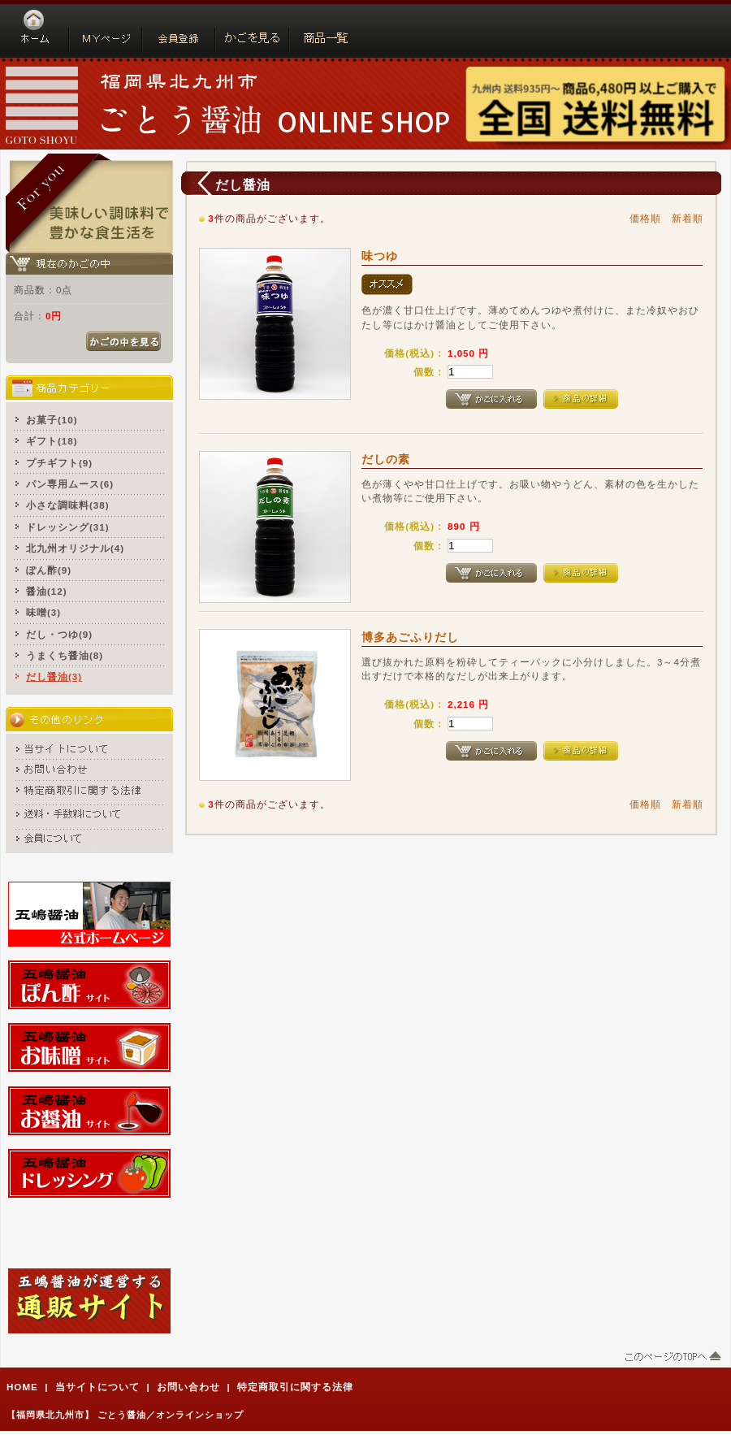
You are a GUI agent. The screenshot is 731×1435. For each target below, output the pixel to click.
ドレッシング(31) (68, 527)
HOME (22, 1386)
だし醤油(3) (54, 676)
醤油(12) (46, 591)
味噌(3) (43, 612)
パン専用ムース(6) (70, 484)
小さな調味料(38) (68, 505)
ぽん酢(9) (48, 570)
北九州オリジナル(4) (75, 548)
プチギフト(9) (59, 462)
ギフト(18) (52, 441)
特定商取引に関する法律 (295, 1386)
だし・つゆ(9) (59, 634)
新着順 (687, 218)
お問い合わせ (188, 1386)
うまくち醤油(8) (64, 655)
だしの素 (385, 459)
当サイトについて (97, 1386)
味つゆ (379, 255)
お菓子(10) (52, 419)
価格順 (645, 218)
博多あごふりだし (410, 637)
